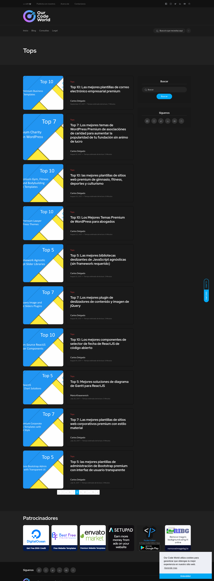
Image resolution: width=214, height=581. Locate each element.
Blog (33, 30)
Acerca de (65, 4)
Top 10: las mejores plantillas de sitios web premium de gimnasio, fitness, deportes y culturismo (98, 179)
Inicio (25, 30)
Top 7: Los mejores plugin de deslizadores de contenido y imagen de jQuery (99, 301)
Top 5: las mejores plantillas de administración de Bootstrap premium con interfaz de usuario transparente (98, 466)
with (27, 4)
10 (85, 492)
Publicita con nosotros (46, 4)
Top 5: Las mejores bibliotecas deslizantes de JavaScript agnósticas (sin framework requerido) (98, 259)
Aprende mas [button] (170, 568)
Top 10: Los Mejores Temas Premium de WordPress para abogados (97, 219)
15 (93, 492)
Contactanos (80, 4)
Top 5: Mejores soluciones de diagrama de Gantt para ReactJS (99, 384)
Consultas (44, 30)
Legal (55, 30)
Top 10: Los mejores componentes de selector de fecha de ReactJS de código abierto (98, 343)
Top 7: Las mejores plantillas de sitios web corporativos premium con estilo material (98, 424)
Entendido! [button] (185, 576)
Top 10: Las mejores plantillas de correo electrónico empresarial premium (99, 89)
